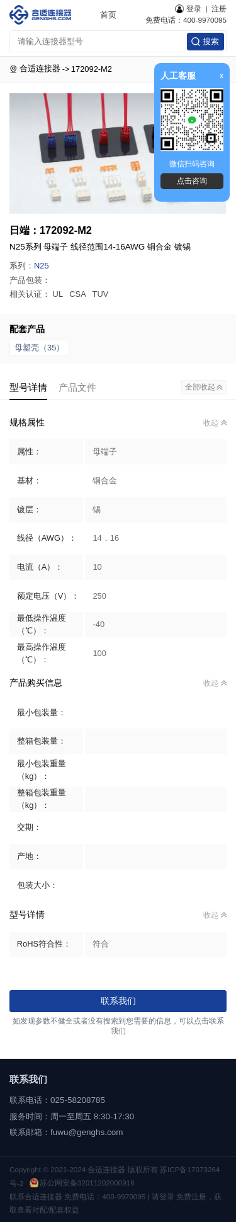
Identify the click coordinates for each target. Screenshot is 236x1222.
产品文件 (77, 387)
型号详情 (28, 387)
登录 (188, 8)
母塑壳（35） (39, 347)
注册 (219, 8)
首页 (108, 15)
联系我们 (118, 1001)
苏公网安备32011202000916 (82, 1183)
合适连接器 (40, 68)
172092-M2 (91, 69)
